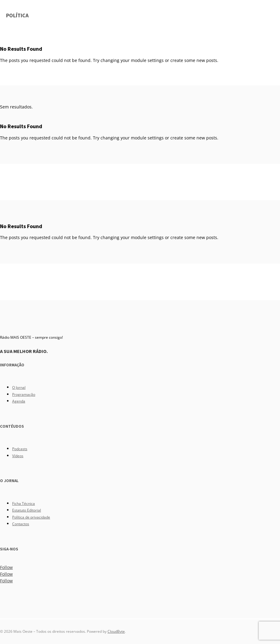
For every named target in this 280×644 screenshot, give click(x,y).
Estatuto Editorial (26, 510)
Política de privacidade (31, 517)
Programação (23, 394)
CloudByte (116, 631)
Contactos (20, 523)
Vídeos (17, 455)
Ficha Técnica (23, 503)
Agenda (18, 401)
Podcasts (19, 448)
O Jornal (19, 387)
